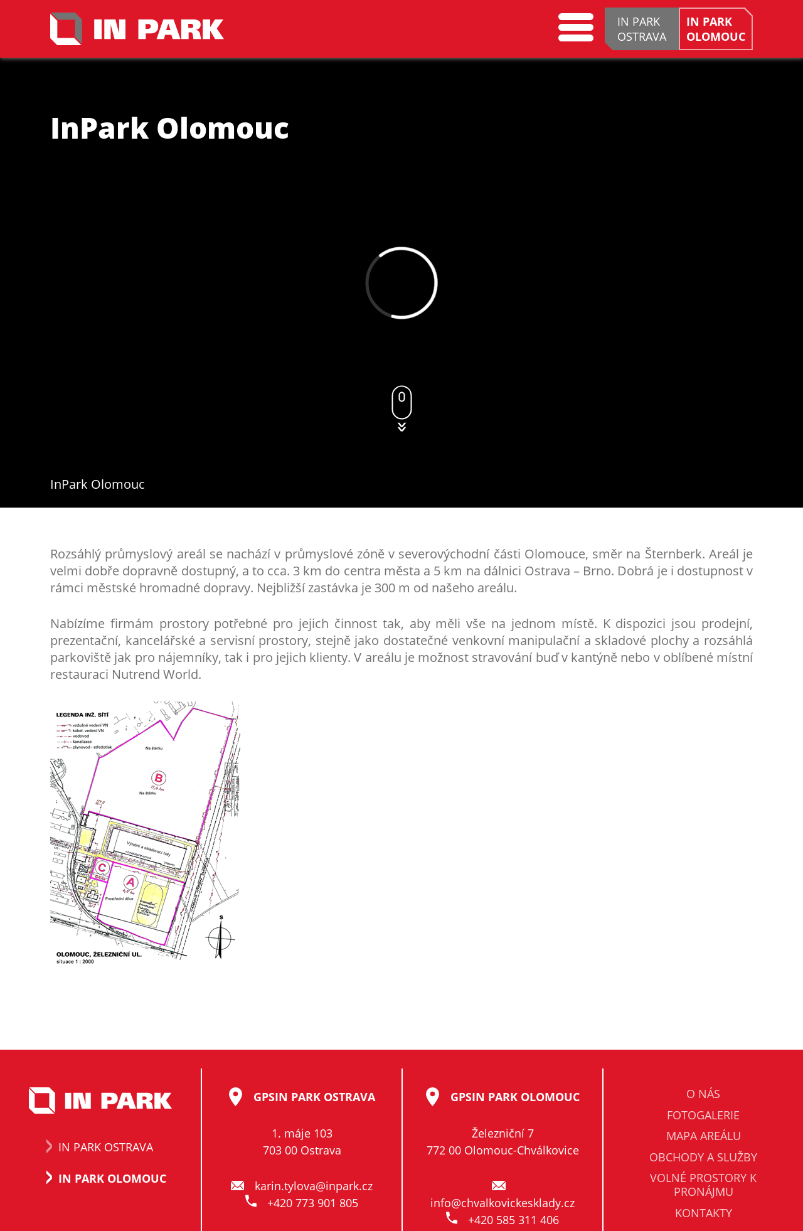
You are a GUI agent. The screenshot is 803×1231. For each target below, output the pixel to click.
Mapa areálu (703, 1136)
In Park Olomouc (100, 1178)
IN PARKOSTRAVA (641, 29)
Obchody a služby (703, 1157)
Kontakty (703, 1213)
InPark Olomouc (97, 484)
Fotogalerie (703, 1115)
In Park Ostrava (93, 1147)
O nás (703, 1094)
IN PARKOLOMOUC (715, 29)
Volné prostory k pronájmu (703, 1185)
